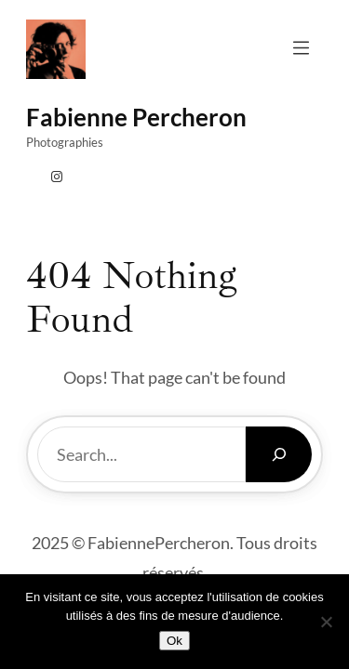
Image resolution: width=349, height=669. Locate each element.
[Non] (325, 621)
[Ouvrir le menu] (301, 48)
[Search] (279, 454)
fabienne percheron (136, 117)
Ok (174, 641)
